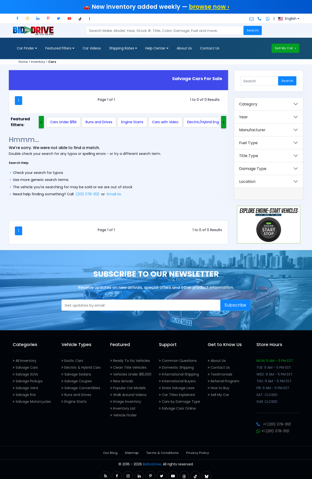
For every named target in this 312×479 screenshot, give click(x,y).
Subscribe (235, 305)
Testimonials (220, 374)
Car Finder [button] (27, 48)
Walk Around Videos (128, 394)
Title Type (248, 156)
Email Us (114, 194)
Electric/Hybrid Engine (205, 122)
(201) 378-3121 (87, 194)
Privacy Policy (197, 453)
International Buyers (177, 381)
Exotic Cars (72, 360)
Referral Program (223, 381)
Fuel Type (248, 143)
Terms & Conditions (162, 453)
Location (247, 181)
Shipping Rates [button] (123, 48)
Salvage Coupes (76, 381)
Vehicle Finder (123, 415)
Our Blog (110, 453)
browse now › (209, 6)
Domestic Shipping (176, 367)
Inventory (38, 62)
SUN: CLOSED (267, 401)
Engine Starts (132, 122)
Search (253, 30)
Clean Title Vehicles (128, 367)
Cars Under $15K (63, 122)
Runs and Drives (99, 122)
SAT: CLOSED (267, 394)
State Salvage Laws (177, 387)
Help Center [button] (156, 48)
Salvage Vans (25, 387)
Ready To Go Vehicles (130, 360)
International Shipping (179, 374)
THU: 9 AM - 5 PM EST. (274, 381)
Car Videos (92, 48)
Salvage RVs (24, 394)
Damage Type (252, 168)
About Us (184, 48)
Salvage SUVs (25, 374)
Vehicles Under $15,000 (130, 374)
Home (23, 62)
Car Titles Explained (177, 394)
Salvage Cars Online (177, 408)
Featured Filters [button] (59, 48)
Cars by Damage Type (179, 401)
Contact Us (209, 48)
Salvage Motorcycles (32, 401)
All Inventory (24, 360)
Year (243, 117)
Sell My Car (284, 48)
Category (248, 104)
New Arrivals (121, 381)
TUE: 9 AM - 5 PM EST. (274, 367)
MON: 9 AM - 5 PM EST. (275, 360)
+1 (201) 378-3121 (273, 424)
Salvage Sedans (76, 374)
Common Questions (178, 360)
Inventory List (123, 408)
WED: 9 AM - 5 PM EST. (274, 374)
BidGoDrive (152, 464)
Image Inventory (125, 401)
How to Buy (218, 387)
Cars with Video (165, 122)
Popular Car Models (128, 387)
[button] (17, 18)
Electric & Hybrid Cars (81, 367)
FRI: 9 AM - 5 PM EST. (273, 387)
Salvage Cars (25, 367)
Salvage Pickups (28, 381)
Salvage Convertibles (80, 387)
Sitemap (132, 453)
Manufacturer (252, 130)
